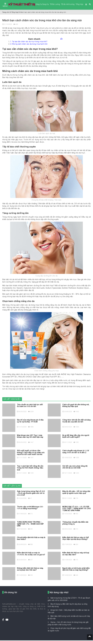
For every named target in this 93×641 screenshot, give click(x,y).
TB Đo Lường (55, 4)
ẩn (61, 39)
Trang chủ (5, 12)
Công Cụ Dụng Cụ (42, 4)
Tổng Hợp (79, 4)
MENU (5, 5)
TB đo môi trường (67, 4)
